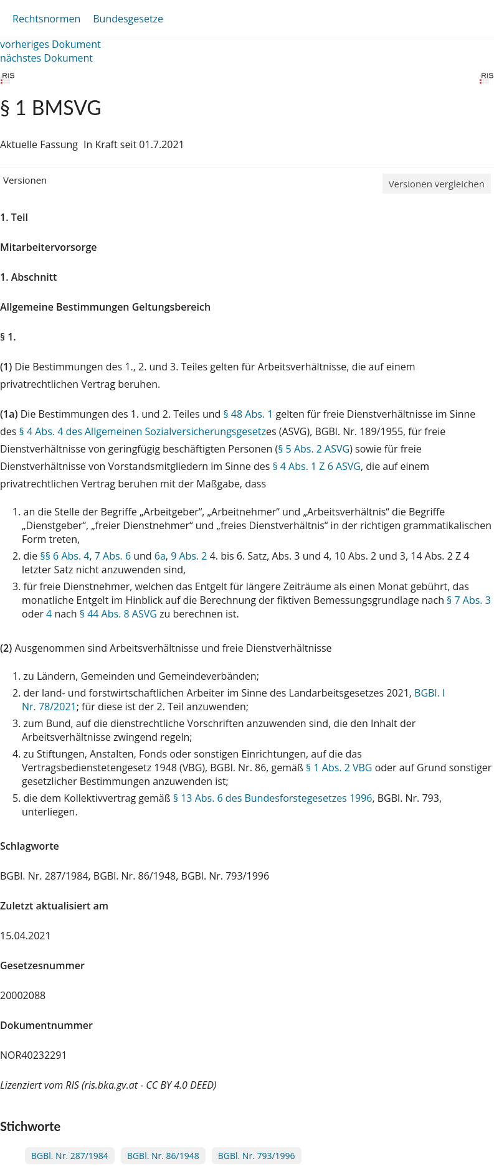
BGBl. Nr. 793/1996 (256, 1156)
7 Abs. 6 (113, 556)
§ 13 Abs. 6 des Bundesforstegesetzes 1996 (273, 798)
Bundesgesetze (128, 19)
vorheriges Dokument (50, 44)
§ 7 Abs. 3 (469, 600)
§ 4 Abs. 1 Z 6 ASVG (316, 466)
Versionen (25, 180)
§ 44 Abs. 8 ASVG (118, 614)
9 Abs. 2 (189, 556)
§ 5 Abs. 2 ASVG (313, 449)
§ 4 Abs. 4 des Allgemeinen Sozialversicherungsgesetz (142, 431)
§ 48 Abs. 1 (248, 414)
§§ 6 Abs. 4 (64, 556)
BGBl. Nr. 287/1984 (69, 1156)
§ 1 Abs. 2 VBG (339, 767)
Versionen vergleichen (437, 183)
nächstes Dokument (46, 58)
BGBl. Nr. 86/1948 (163, 1156)
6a (160, 556)
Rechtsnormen (46, 19)
